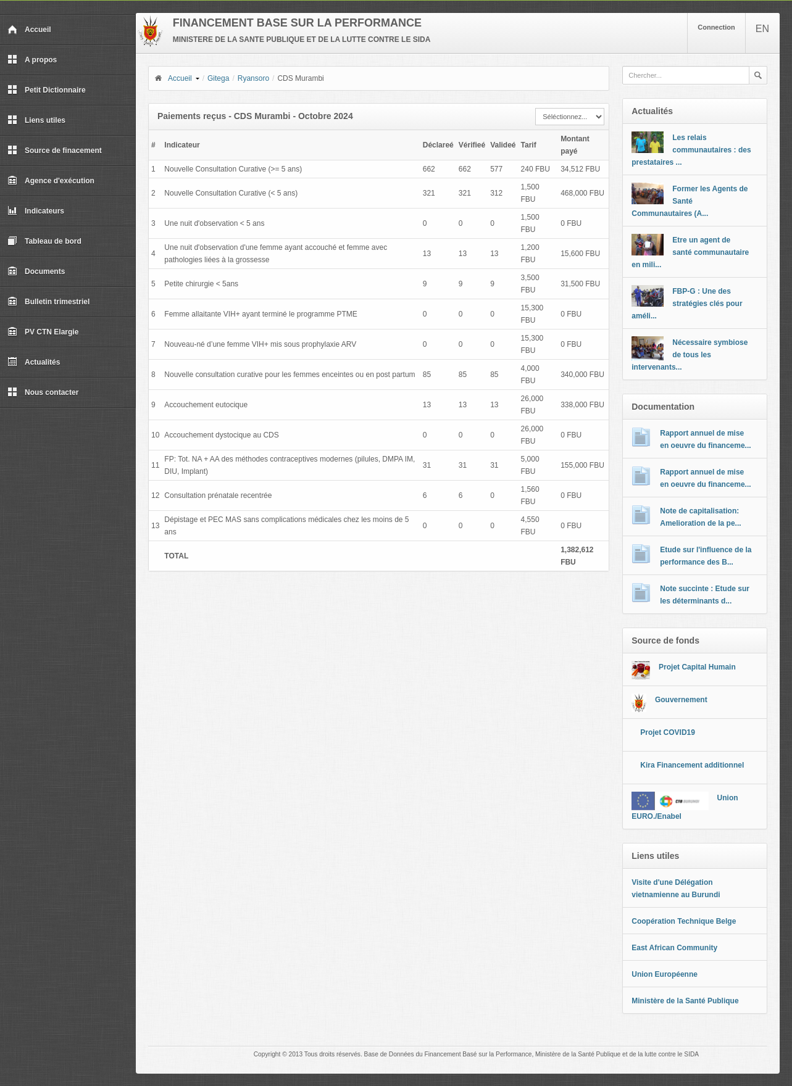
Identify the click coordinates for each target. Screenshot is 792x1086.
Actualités (33, 362)
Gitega (218, 78)
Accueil (29, 30)
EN (762, 28)
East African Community (674, 947)
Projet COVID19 (667, 732)
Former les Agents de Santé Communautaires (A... (690, 201)
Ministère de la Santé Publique (685, 1001)
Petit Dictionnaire (46, 90)
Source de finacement (54, 150)
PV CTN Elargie (42, 332)
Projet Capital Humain (697, 667)
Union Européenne (665, 974)
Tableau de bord (44, 241)
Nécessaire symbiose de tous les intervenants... (690, 354)
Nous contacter (42, 392)
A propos (32, 60)
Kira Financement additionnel (692, 765)
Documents (36, 271)
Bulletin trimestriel (48, 302)
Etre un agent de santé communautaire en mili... (690, 252)
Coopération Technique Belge (684, 921)
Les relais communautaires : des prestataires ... (691, 150)
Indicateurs (35, 211)
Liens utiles (36, 120)
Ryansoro (253, 78)
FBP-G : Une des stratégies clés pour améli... (687, 303)
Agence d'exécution (50, 181)
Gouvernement (681, 699)
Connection (716, 27)
